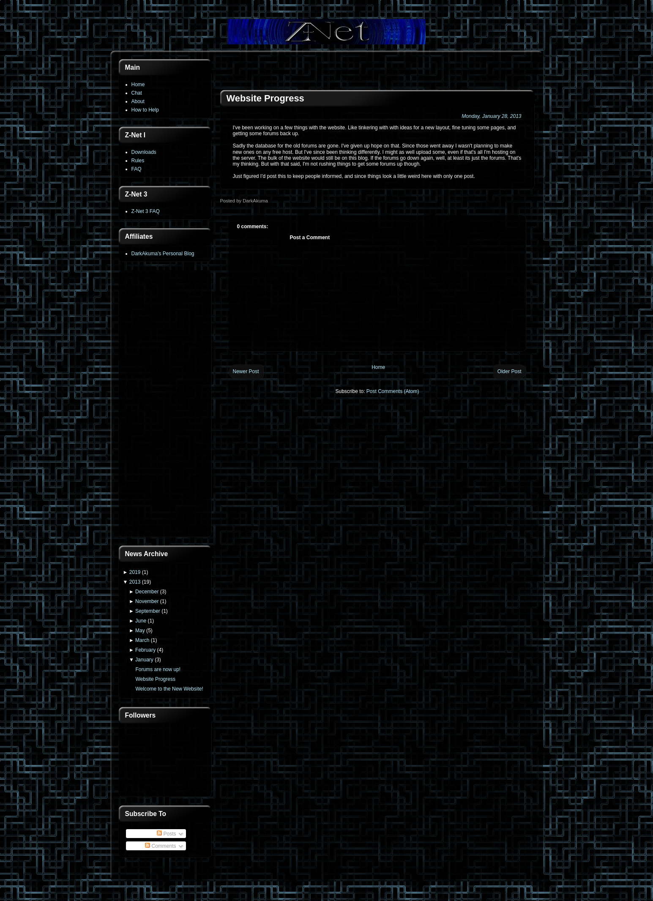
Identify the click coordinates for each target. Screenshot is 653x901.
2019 (135, 572)
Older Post (509, 371)
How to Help (145, 110)
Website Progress (155, 679)
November (146, 601)
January (144, 660)
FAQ (136, 169)
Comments (160, 846)
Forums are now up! (157, 669)
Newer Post (246, 371)
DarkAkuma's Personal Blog (162, 254)
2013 (135, 582)
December (146, 592)
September (147, 611)
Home (138, 84)
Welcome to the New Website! (169, 689)
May (140, 630)
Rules (138, 161)
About (138, 101)
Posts (166, 834)
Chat (136, 93)
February (145, 650)
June (140, 621)
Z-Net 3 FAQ (145, 211)
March (142, 640)
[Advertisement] (165, 404)
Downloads (143, 152)
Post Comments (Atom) (392, 391)
